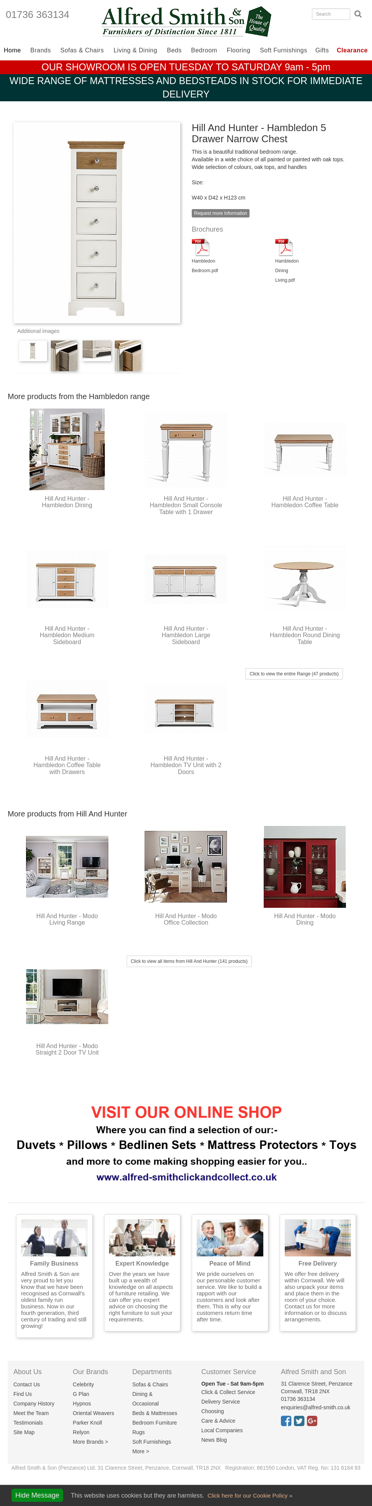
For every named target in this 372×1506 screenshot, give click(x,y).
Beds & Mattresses (155, 1413)
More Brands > (90, 1442)
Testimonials (28, 1423)
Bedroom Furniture (154, 1423)
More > (140, 1451)
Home (12, 50)
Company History (33, 1404)
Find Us (22, 1394)
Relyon (81, 1432)
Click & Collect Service (228, 1392)
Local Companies (222, 1430)
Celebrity (83, 1384)
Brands (40, 50)
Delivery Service (220, 1402)
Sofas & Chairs (82, 50)
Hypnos (82, 1404)
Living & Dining (135, 50)
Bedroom (204, 50)
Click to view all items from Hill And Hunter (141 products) (189, 961)
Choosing (212, 1411)
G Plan (81, 1394)
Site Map (23, 1432)
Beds (174, 50)
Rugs (138, 1432)
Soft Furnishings (283, 50)
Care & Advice (218, 1421)
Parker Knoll (87, 1423)
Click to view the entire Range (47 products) (294, 674)
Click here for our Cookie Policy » (249, 1495)
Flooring (239, 50)
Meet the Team (31, 1413)
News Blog (214, 1440)
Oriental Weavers (93, 1413)
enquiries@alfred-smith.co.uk (316, 1407)
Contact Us (26, 1384)
